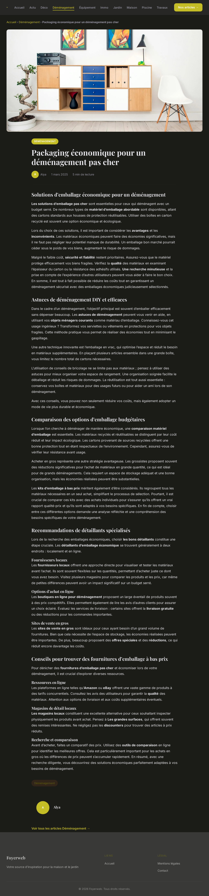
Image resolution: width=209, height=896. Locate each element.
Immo (104, 7)
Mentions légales (169, 863)
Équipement (87, 7)
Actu (32, 7)
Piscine (147, 7)
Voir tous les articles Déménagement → (60, 828)
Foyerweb (16, 857)
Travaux (162, 7)
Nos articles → (188, 7)
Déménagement (63, 7)
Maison (132, 7)
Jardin (117, 7)
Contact (163, 870)
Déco (44, 7)
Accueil (19, 7)
